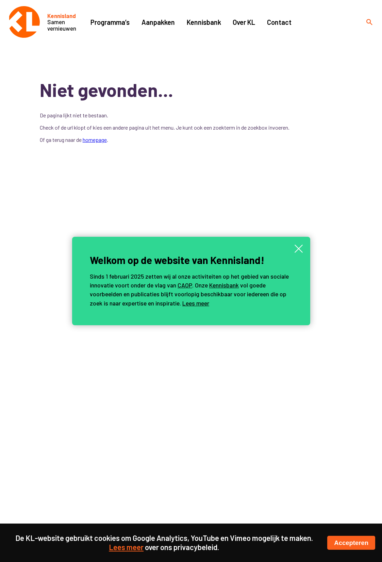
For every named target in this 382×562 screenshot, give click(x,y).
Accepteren (351, 542)
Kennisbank (224, 285)
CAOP (185, 285)
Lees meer (195, 303)
